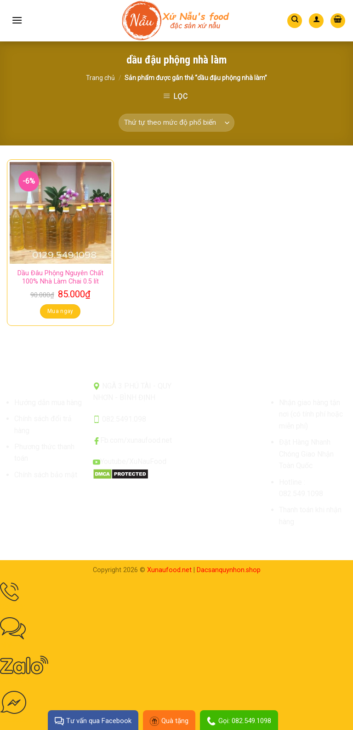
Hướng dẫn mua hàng (48, 402)
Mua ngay (60, 311)
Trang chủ (100, 77)
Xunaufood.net (169, 570)
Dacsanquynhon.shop (229, 570)
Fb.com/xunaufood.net (136, 440)
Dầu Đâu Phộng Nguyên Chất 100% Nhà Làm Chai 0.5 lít (60, 277)
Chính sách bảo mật (45, 474)
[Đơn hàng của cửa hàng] (176, 123)
